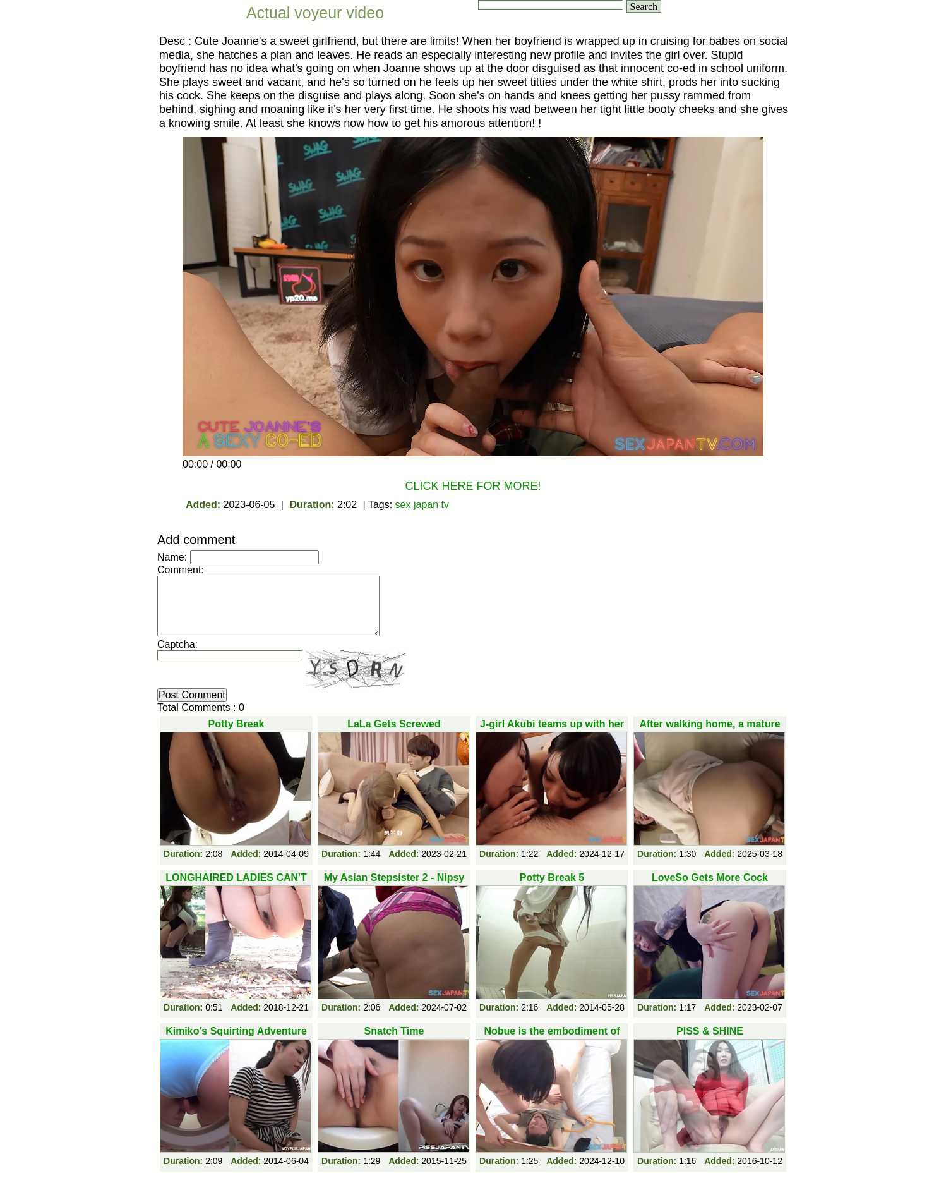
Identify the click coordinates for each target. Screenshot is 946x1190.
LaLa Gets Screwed (394, 724)
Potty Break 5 (552, 877)
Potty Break (236, 724)
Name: (172, 557)
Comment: (180, 569)
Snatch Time (394, 1031)
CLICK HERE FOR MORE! (473, 486)
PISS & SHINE (709, 1031)
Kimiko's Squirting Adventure (236, 1031)
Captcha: (177, 644)
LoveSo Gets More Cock (710, 877)
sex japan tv (422, 504)
